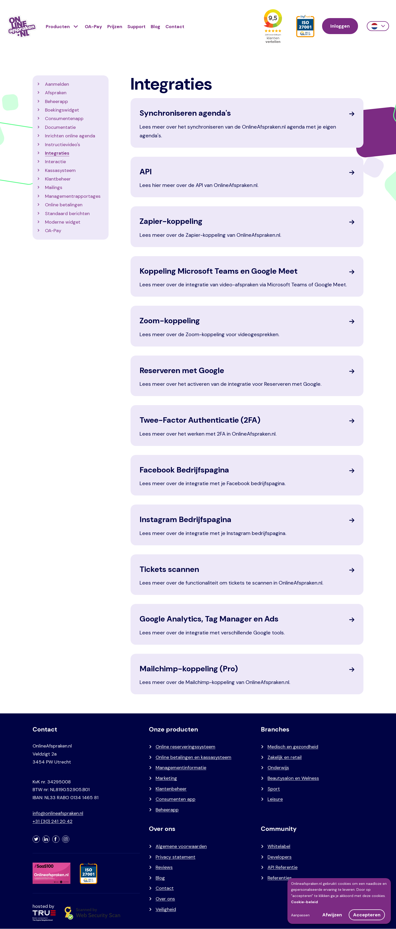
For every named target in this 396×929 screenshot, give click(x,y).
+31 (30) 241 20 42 (52, 821)
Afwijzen (332, 915)
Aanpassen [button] (300, 915)
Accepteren (366, 915)
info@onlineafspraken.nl (58, 813)
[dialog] (339, 901)
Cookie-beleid (304, 902)
